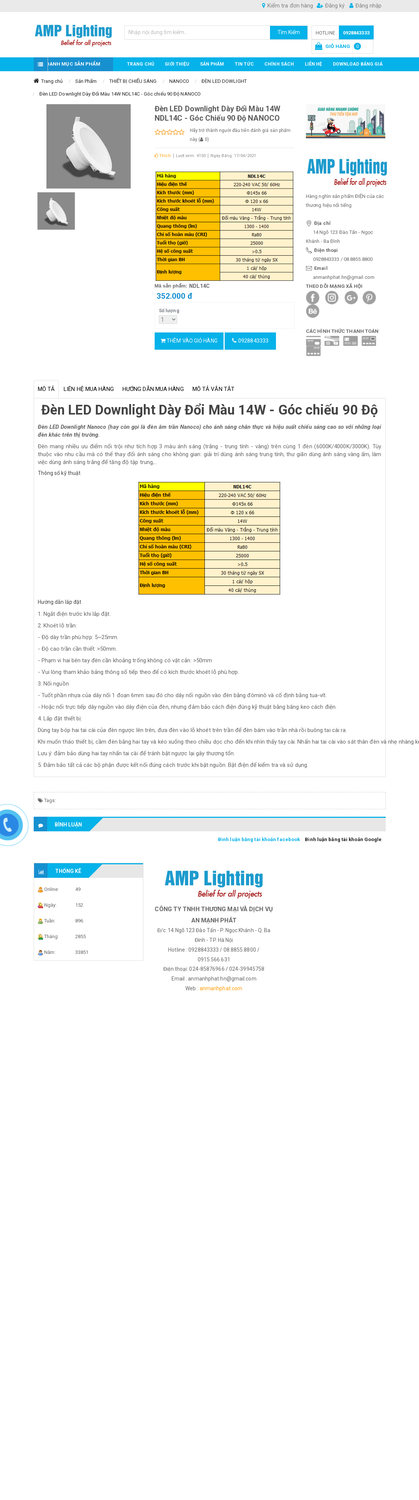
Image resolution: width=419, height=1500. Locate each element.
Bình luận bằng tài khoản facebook (259, 839)
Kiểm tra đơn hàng (287, 5)
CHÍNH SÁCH (279, 64)
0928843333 (356, 33)
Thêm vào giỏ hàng (189, 341)
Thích (163, 155)
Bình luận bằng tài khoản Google (343, 839)
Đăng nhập (365, 5)
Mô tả (46, 389)
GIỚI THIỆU (177, 64)
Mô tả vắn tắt (213, 389)
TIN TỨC (244, 64)
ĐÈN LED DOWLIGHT (224, 81)
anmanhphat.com (221, 988)
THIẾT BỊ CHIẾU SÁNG (133, 81)
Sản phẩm (212, 64)
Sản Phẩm (86, 81)
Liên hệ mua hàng (89, 389)
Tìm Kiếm (288, 32)
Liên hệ (313, 64)
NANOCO (179, 81)
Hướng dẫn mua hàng (153, 389)
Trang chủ (140, 64)
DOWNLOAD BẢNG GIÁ (358, 64)
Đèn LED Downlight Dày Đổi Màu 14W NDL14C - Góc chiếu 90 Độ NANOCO (120, 94)
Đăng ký (330, 5)
